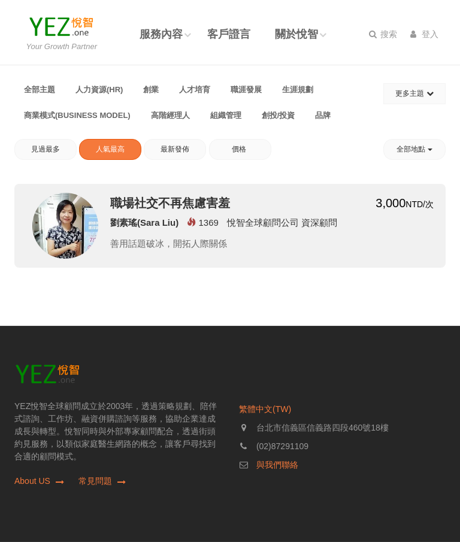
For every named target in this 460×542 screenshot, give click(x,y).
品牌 (323, 115)
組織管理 (225, 115)
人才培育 (194, 89)
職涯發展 (246, 89)
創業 (151, 89)
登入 (424, 34)
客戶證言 (228, 34)
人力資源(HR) (99, 89)
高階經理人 (170, 115)
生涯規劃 (297, 89)
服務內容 (161, 34)
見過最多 (45, 149)
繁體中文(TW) (265, 409)
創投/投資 (278, 115)
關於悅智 (296, 34)
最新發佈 (175, 149)
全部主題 (39, 89)
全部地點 (414, 149)
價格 (240, 149)
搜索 (383, 34)
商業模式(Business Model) (77, 115)
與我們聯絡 (277, 465)
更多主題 (414, 93)
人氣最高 (110, 149)
